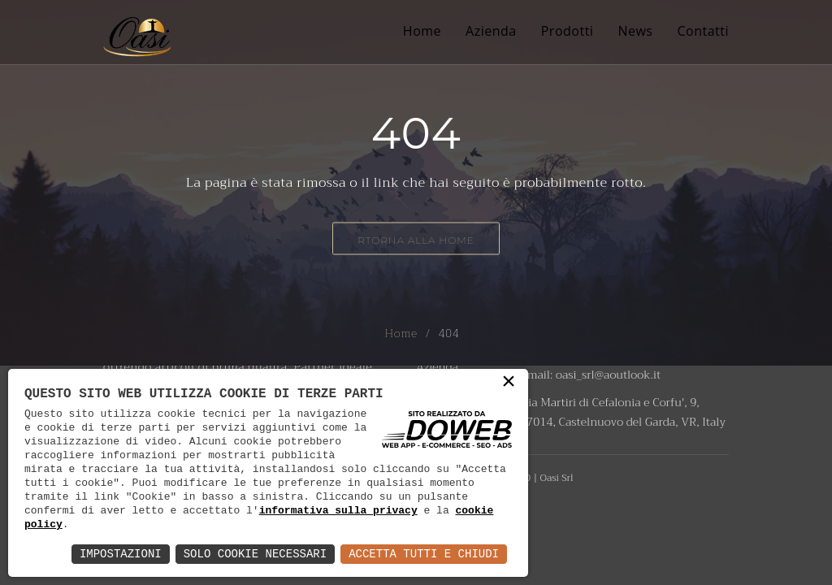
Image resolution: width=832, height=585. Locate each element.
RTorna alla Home (416, 240)
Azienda (491, 31)
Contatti (703, 31)
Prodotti (567, 31)
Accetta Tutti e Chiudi (424, 553)
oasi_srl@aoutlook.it (608, 374)
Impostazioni (121, 553)
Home (422, 31)
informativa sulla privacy (338, 510)
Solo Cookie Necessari (255, 553)
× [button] (508, 385)
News (635, 31)
